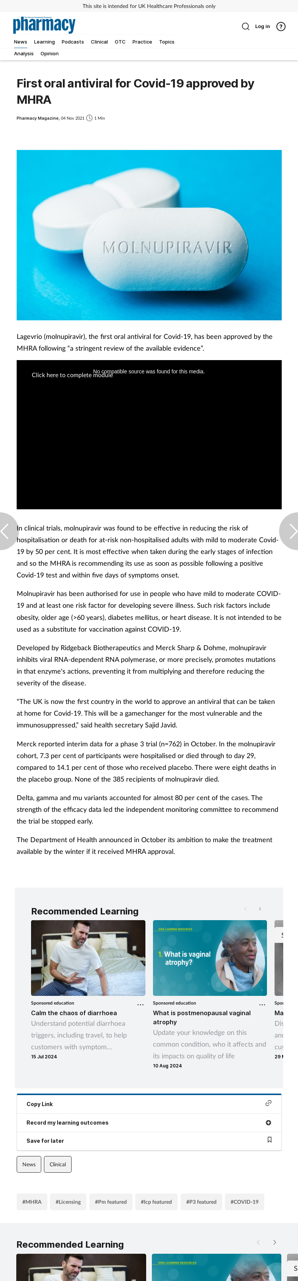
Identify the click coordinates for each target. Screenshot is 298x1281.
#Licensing (68, 1201)
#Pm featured (111, 1201)
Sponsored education (52, 1003)
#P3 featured (201, 1201)
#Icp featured (156, 1201)
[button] (259, 908)
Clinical (58, 1164)
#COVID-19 (245, 1201)
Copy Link (149, 1103)
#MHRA (32, 1201)
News (29, 1164)
